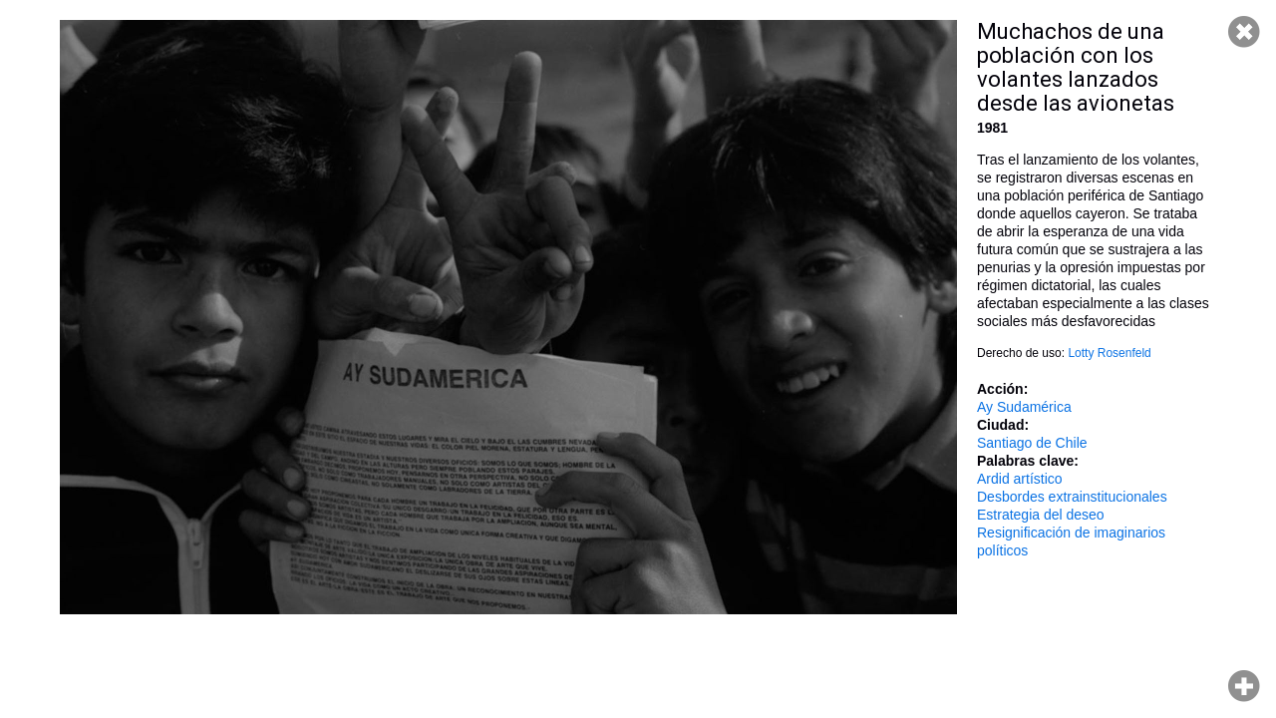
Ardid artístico (1020, 479)
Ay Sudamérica (1024, 407)
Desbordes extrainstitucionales (1072, 497)
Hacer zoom (1244, 686)
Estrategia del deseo (1041, 515)
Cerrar (1244, 32)
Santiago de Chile (1032, 443)
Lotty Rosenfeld (1109, 353)
